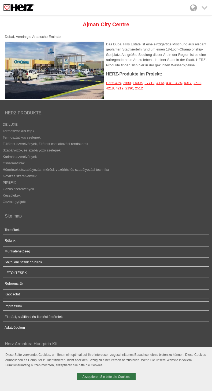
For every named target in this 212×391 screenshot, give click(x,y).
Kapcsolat (12, 294)
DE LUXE (10, 124)
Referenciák (14, 283)
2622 (197, 83)
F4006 (138, 83)
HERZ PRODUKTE (23, 113)
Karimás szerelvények (20, 157)
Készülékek (11, 195)
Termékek (12, 230)
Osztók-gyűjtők (14, 202)
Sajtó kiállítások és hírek (23, 262)
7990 (127, 83)
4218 (110, 88)
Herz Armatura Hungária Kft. (32, 344)
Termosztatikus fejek (18, 131)
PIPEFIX (9, 182)
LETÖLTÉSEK (16, 273)
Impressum (13, 306)
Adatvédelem (15, 327)
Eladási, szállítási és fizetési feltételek (34, 317)
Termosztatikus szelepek (22, 137)
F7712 (149, 83)
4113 (160, 83)
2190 (129, 88)
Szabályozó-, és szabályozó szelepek (32, 150)
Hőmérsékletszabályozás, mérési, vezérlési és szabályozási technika (56, 170)
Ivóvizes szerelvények (19, 176)
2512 (139, 88)
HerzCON (113, 83)
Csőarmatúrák (14, 163)
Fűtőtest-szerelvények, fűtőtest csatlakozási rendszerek (45, 144)
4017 (188, 83)
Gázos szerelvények (18, 189)
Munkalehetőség (17, 251)
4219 (120, 88)
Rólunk (10, 240)
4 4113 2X (174, 83)
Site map (13, 216)
